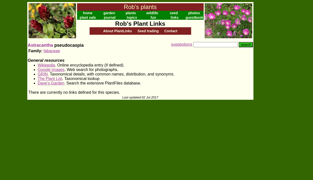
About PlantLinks (117, 31)
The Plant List (50, 78)
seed (174, 13)
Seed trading (148, 31)
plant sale (88, 18)
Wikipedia (46, 65)
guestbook (194, 18)
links (175, 18)
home (87, 13)
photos (194, 13)
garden (109, 13)
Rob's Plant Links (140, 23)
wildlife (152, 13)
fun (153, 18)
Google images (51, 70)
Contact (170, 31)
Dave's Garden (51, 83)
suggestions (181, 44)
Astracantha (40, 45)
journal (110, 18)
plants (131, 13)
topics (132, 18)
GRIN (43, 74)
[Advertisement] (270, 77)
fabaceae (52, 51)
